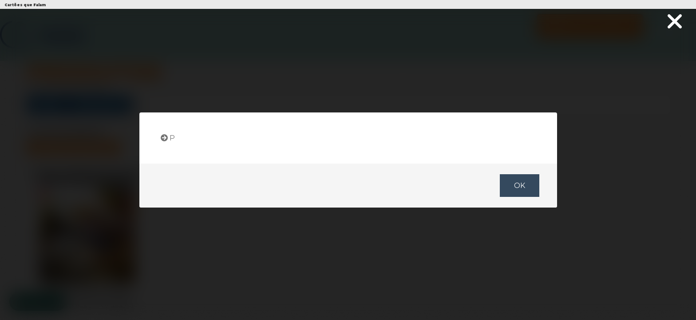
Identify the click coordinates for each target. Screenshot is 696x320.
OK (519, 185)
